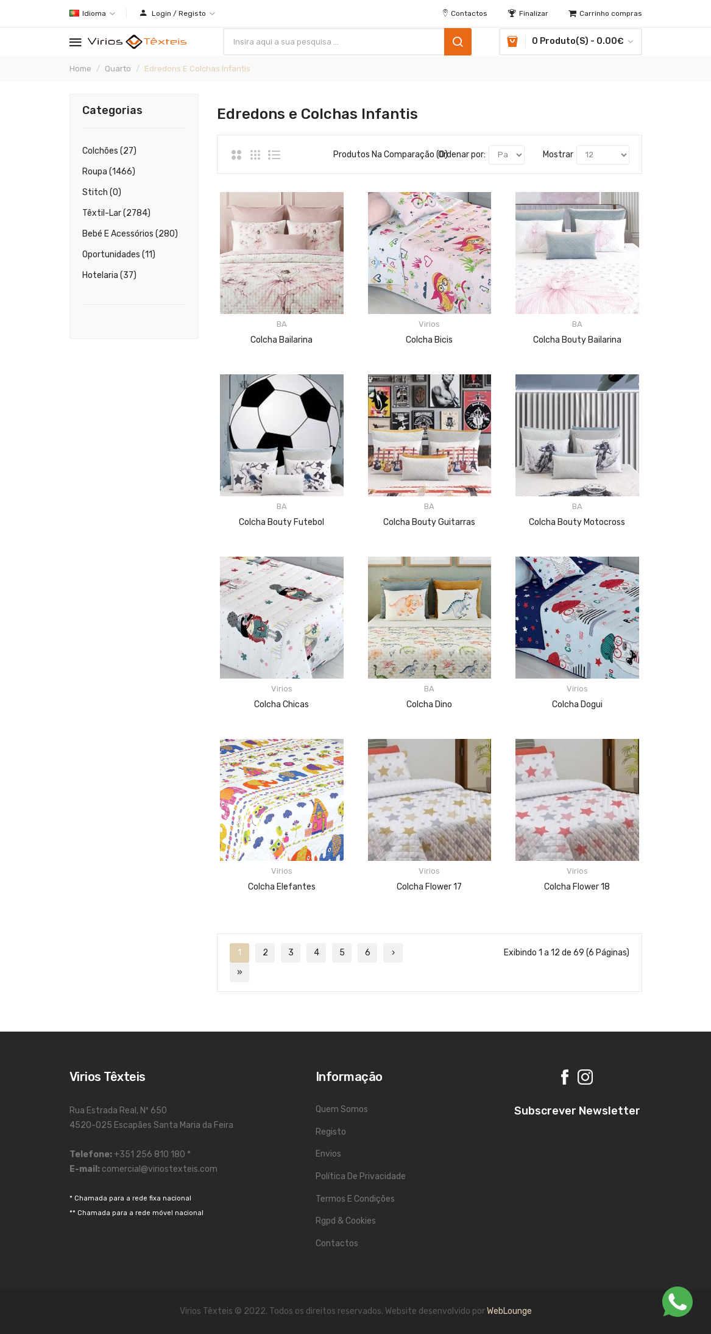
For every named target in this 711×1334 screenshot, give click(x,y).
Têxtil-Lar (116, 213)
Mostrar (558, 154)
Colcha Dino (429, 704)
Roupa (108, 171)
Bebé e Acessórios (130, 234)
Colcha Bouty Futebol (281, 522)
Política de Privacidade (361, 1176)
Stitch (101, 192)
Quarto (118, 68)
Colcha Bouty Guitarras (429, 522)
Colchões (109, 151)
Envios (328, 1154)
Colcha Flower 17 (429, 887)
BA (282, 324)
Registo (331, 1132)
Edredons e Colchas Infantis (197, 68)
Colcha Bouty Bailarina (577, 340)
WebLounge (509, 1311)
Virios (429, 324)
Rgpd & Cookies (346, 1221)
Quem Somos (342, 1109)
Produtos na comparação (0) (376, 154)
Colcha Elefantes (282, 887)
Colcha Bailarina (281, 340)
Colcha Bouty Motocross (577, 522)
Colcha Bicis (429, 340)
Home (80, 68)
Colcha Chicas (281, 704)
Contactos (337, 1243)
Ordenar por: (462, 154)
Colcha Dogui (577, 704)
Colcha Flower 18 (577, 887)
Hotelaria (109, 275)
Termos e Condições (355, 1199)
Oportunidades (118, 254)
